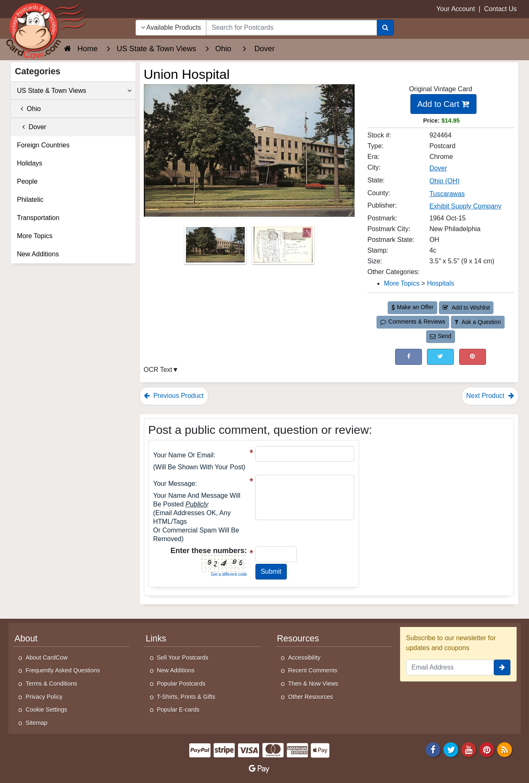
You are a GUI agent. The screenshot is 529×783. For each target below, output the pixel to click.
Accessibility (304, 657)
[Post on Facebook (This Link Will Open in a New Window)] (408, 357)
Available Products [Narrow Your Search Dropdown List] (171, 27)
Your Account (455, 8)
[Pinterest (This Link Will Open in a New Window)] (472, 357)
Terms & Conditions (51, 683)
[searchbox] (291, 27)
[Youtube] (469, 749)
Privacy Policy (44, 696)
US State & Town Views (74, 91)
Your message (174, 483)
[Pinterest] (487, 749)
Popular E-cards (178, 709)
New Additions (38, 254)
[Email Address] (450, 667)
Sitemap (37, 722)
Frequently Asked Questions (63, 670)
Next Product (490, 395)
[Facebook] (433, 749)
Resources (298, 638)
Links (156, 638)
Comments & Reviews (412, 321)
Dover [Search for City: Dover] (438, 168)
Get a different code (229, 574)
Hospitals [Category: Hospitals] (440, 283)
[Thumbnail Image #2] (283, 247)
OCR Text (158, 369)
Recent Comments (312, 670)
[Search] (385, 27)
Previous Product (174, 395)
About (26, 638)
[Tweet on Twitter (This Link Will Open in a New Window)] (440, 357)
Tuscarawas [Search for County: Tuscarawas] (447, 193)
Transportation (38, 217)
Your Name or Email (183, 455)
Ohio (29, 108)
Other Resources (310, 696)
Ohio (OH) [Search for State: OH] (444, 181)
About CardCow (47, 657)
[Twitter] (451, 749)
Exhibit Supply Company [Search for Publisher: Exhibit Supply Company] (465, 206)
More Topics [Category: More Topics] (401, 283)
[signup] (502, 667)
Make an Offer (412, 307)
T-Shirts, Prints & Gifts (186, 696)
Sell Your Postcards (183, 657)
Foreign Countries (43, 145)
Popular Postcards (181, 683)
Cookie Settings (46, 709)
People (27, 181)
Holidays (29, 163)
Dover (31, 126)
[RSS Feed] (504, 749)
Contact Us (500, 8)
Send (440, 336)
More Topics (34, 235)
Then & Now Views (313, 683)
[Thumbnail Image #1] (216, 247)
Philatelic (30, 199)
